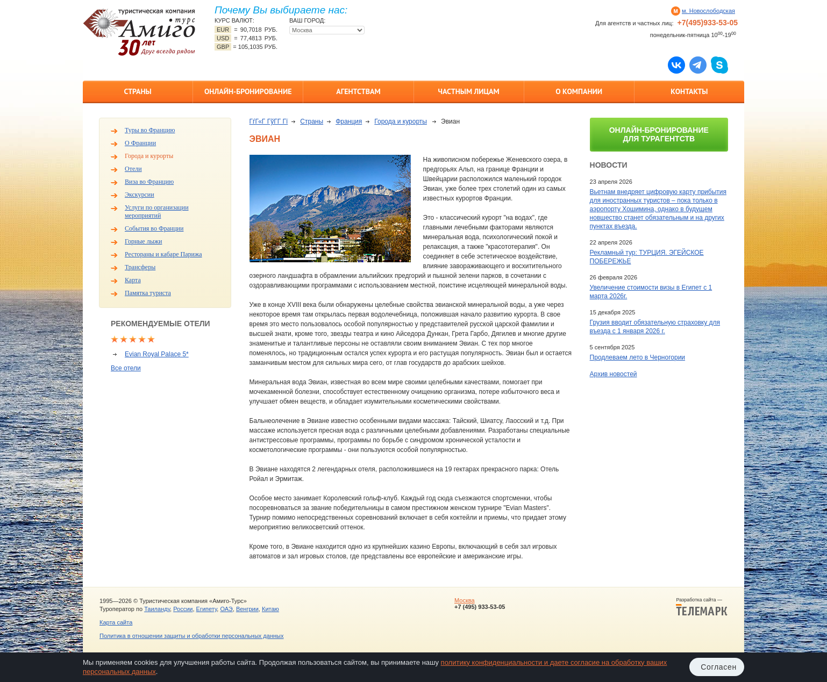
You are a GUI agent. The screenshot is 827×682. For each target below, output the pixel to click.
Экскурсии (139, 194)
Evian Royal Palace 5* (157, 354)
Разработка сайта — (702, 606)
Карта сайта (115, 622)
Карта (133, 280)
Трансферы (140, 267)
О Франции (140, 143)
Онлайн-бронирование (248, 91)
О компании (578, 91)
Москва (464, 600)
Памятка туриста (148, 293)
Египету (206, 609)
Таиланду (157, 609)
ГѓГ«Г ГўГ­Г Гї (268, 121)
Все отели (126, 368)
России (183, 609)
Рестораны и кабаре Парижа (163, 254)
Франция (349, 121)
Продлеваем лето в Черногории (637, 357)
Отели (133, 169)
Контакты (689, 91)
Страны (137, 91)
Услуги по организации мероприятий (157, 211)
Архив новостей (613, 374)
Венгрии (247, 609)
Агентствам (358, 91)
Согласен (719, 667)
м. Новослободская (708, 11)
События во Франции (154, 228)
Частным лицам (468, 91)
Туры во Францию (150, 130)
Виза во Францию (149, 181)
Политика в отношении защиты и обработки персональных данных (191, 636)
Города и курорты (149, 156)
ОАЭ (226, 609)
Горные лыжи (143, 241)
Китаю (270, 609)
